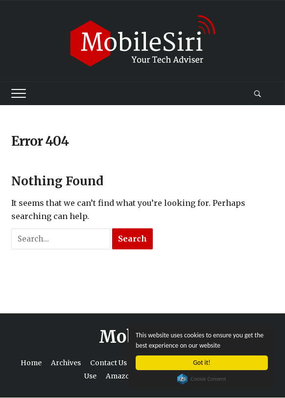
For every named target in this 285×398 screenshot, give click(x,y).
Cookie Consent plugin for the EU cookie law (201, 379)
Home (31, 362)
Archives (66, 362)
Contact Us (108, 362)
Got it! (201, 362)
